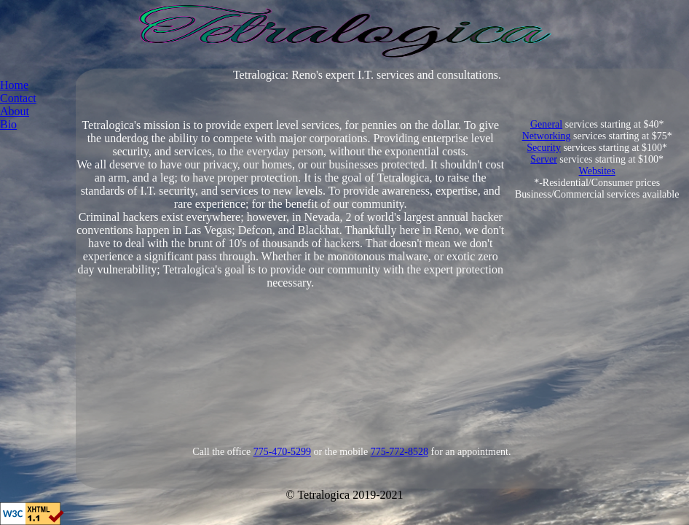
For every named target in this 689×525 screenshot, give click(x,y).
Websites (597, 171)
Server (543, 159)
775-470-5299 (282, 451)
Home (14, 85)
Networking (546, 136)
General (546, 124)
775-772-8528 (399, 451)
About (14, 111)
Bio (8, 124)
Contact (18, 98)
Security (544, 147)
